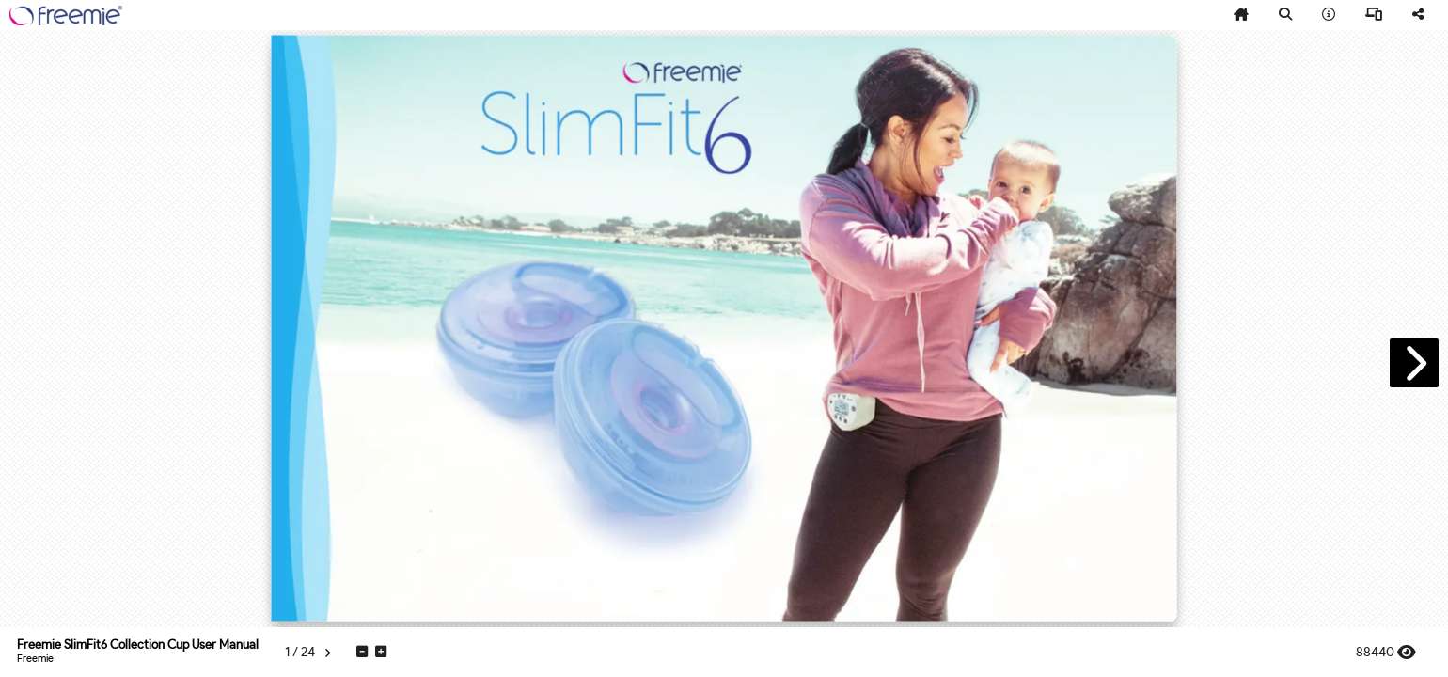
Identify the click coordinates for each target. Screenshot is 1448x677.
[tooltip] (1241, 15)
